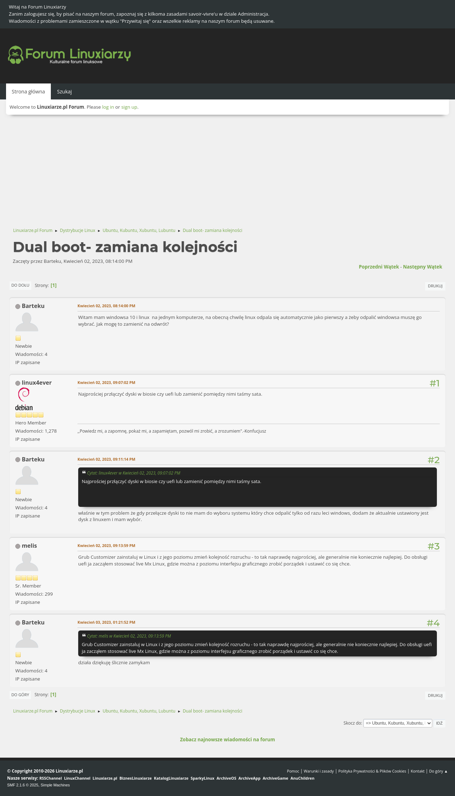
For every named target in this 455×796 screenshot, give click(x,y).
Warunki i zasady (319, 771)
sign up (129, 107)
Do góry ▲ (438, 771)
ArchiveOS (226, 778)
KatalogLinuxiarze (171, 778)
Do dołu (20, 285)
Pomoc (293, 771)
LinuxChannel (77, 778)
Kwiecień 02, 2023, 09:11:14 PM (106, 459)
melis (29, 545)
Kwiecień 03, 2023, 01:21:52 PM (106, 622)
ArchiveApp (250, 778)
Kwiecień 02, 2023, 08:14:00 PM (106, 305)
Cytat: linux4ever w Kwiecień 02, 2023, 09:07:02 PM (133, 473)
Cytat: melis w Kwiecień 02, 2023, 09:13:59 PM (129, 636)
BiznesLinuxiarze (135, 778)
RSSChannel (50, 778)
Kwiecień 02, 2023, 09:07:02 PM (106, 382)
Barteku (33, 306)
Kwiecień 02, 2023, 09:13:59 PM (106, 545)
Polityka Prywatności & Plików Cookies (372, 771)
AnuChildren (302, 778)
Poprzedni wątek (379, 267)
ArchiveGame (275, 778)
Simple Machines (55, 785)
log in (108, 107)
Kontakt (417, 771)
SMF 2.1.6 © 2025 (22, 785)
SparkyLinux (202, 778)
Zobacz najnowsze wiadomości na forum (227, 739)
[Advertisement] (227, 168)
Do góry (20, 694)
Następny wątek (422, 267)
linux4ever (37, 382)
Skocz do (352, 723)
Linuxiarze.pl (105, 778)
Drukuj (435, 285)
